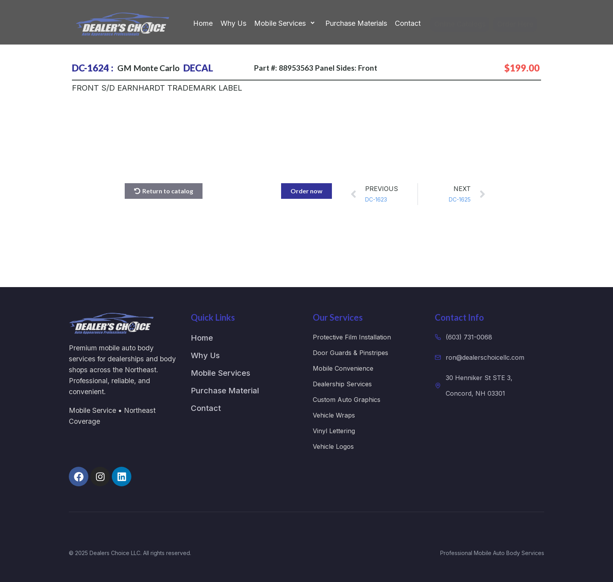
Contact (408, 23)
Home (203, 23)
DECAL (198, 67)
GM (124, 68)
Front (367, 67)
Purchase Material (225, 390)
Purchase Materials (356, 23)
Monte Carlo (156, 68)
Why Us (233, 23)
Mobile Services (285, 23)
